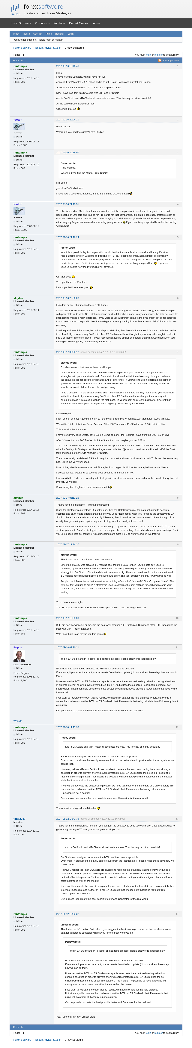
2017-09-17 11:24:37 (67, 544)
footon (18, 119)
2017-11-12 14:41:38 (67, 818)
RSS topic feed (171, 60)
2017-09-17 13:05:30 (67, 618)
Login (71, 33)
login (148, 54)
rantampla (20, 66)
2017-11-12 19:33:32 (67, 914)
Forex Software (21, 23)
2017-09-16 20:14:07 (67, 152)
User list (37, 33)
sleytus (18, 298)
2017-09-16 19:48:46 (67, 66)
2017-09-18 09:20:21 (67, 647)
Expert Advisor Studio (48, 47)
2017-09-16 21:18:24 (67, 237)
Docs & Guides (78, 23)
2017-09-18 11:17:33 (67, 727)
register (158, 54)
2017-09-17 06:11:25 (67, 497)
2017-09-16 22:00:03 (67, 298)
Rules (49, 33)
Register (59, 33)
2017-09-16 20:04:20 (67, 119)
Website (18, 721)
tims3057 (20, 818)
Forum (96, 23)
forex (43, 6)
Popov (18, 647)
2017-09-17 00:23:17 (67, 352)
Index (16, 33)
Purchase (59, 23)
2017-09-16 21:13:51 (67, 204)
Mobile (26, 33)
